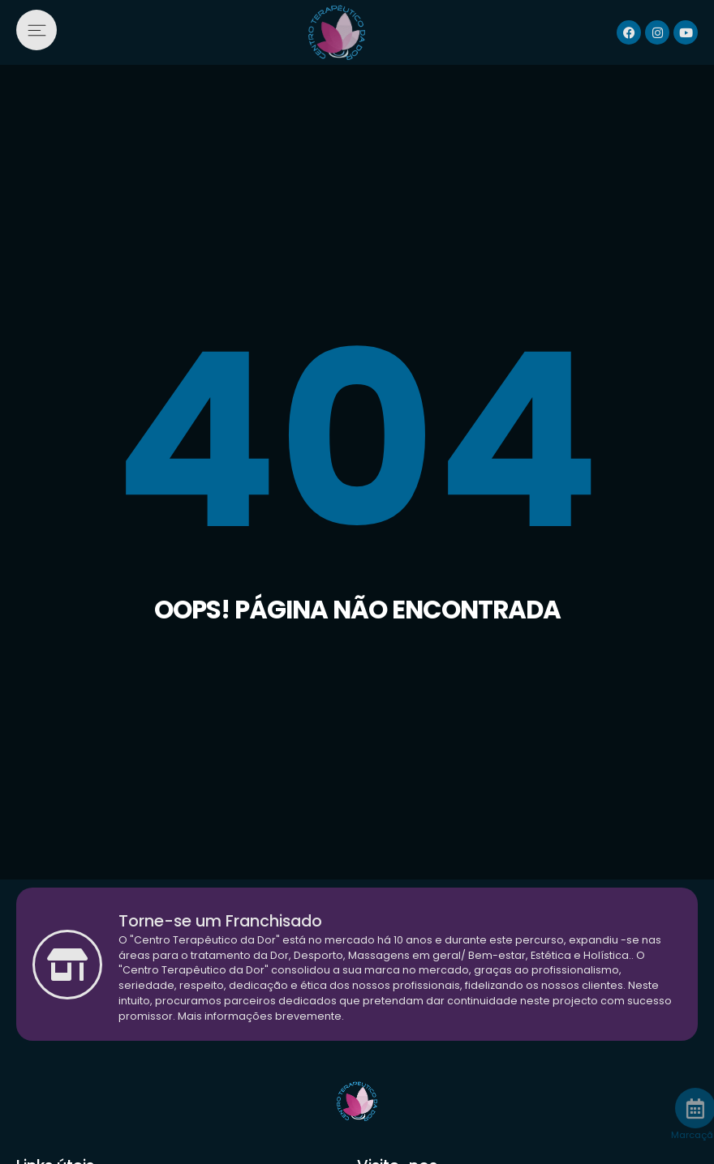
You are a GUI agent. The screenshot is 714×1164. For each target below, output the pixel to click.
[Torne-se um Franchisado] (67, 964)
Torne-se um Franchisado (220, 920)
